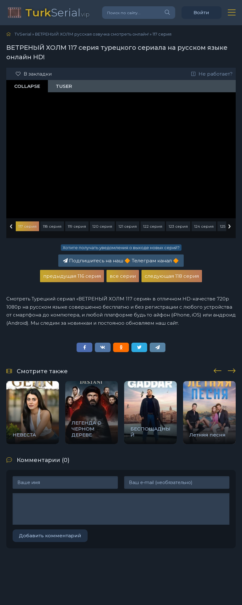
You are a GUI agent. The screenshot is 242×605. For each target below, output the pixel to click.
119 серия (77, 226)
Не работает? (212, 74)
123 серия (178, 226)
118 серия (52, 226)
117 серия (27, 226)
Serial (57, 12)
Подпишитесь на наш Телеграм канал (121, 261)
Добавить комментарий (50, 536)
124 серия (204, 226)
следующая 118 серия (172, 276)
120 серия (102, 226)
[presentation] (218, 370)
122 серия (152, 226)
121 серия (127, 226)
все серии (123, 276)
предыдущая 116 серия (72, 276)
